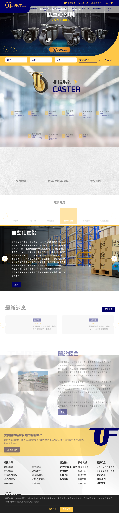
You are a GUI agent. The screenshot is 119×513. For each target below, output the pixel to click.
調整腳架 (46, 9)
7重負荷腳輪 (9, 479)
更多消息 (108, 308)
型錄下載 (82, 470)
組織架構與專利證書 (105, 470)
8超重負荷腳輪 (38, 479)
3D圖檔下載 (83, 466)
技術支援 (86, 8)
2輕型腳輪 (36, 466)
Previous (7, 48)
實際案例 (74, 9)
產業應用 (97, 8)
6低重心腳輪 (37, 474)
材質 (58, 60)
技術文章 (82, 474)
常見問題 (82, 483)
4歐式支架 (36, 470)
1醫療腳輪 (8, 466)
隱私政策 (101, 483)
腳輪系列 (35, 8)
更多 (16, 284)
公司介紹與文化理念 (105, 466)
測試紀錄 (82, 479)
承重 (34, 60)
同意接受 (66, 509)
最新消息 (101, 474)
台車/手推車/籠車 (60, 9)
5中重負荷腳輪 (10, 474)
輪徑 (9, 60)
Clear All (108, 60)
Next (15, 48)
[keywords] (88, 60)
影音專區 (108, 9)
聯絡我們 (101, 478)
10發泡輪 (36, 483)
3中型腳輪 (8, 470)
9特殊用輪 (8, 483)
